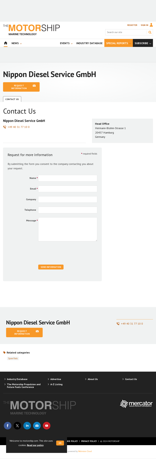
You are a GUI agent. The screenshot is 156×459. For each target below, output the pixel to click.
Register (132, 25)
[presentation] (61, 254)
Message (31, 220)
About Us (93, 379)
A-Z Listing (56, 384)
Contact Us (12, 99)
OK (60, 443)
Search (149, 32)
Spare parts (13, 358)
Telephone (30, 209)
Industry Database (17, 379)
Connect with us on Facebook (8, 426)
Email (33, 188)
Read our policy (35, 445)
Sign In (144, 25)
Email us (37, 426)
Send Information (51, 267)
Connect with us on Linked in (27, 426)
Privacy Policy (89, 441)
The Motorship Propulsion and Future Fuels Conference (24, 386)
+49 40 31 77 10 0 (19, 127)
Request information (19, 87)
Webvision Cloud (85, 451)
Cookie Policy (70, 441)
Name (33, 177)
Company (31, 199)
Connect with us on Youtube (47, 426)
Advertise (55, 379)
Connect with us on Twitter (17, 426)
